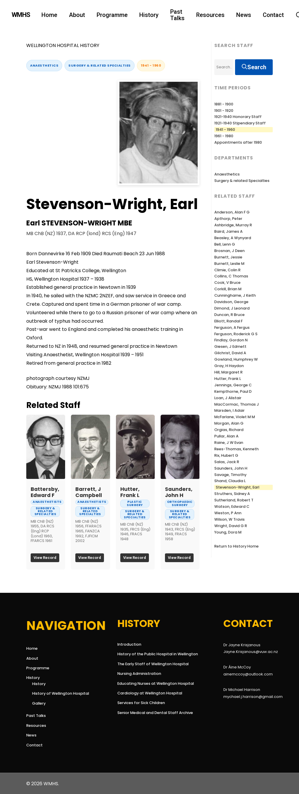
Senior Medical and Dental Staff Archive (141, 712)
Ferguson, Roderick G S (236, 333)
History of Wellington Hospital (60, 693)
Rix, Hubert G (226, 455)
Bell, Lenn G (224, 244)
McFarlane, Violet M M (234, 416)
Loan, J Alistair (227, 397)
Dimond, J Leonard (232, 308)
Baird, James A (228, 231)
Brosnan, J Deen (229, 250)
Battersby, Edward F (45, 492)
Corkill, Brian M (227, 288)
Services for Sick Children (141, 702)
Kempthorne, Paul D (233, 391)
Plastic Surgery (135, 503)
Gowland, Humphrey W (236, 359)
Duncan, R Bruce (229, 314)
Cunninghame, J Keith (235, 295)
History (33, 677)
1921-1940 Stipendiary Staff (240, 123)
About (32, 658)
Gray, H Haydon (229, 365)
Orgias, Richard (229, 429)
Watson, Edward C (231, 506)
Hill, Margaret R (228, 372)
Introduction (129, 644)
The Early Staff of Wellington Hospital (141, 663)
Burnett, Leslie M (229, 263)
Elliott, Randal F (228, 321)
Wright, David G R (230, 525)
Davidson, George (231, 301)
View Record (45, 557)
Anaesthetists (47, 502)
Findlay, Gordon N (231, 340)
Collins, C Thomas (231, 276)
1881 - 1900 (223, 104)
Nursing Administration (139, 673)
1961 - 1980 (223, 135)
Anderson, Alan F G (232, 212)
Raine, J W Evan (228, 442)
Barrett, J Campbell (88, 492)
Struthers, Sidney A (232, 493)
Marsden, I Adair (229, 410)
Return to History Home (236, 546)
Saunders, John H (178, 492)
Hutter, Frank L (130, 492)
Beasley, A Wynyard (232, 237)
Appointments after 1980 (238, 142)
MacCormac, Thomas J (236, 404)
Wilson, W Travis (229, 519)
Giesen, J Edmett (230, 346)
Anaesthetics (44, 65)
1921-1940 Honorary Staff (238, 116)
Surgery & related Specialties (99, 65)
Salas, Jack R (226, 461)
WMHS (21, 15)
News (31, 735)
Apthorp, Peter (228, 218)
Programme (37, 668)
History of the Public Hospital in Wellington (141, 653)
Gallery (39, 703)
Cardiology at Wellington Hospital (141, 693)
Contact (34, 745)
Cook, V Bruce (227, 282)
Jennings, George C (233, 385)
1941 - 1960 (151, 65)
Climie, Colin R (227, 269)
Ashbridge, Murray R (233, 225)
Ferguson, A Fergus (232, 327)
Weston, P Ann (227, 512)
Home (32, 648)
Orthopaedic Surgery (180, 503)
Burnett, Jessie (228, 257)
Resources (36, 725)
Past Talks (36, 715)
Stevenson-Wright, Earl (237, 487)
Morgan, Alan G (229, 423)
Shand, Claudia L (230, 480)
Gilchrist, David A (230, 352)
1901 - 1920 (223, 110)
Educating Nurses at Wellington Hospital (141, 683)
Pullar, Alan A (226, 436)
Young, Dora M (227, 532)
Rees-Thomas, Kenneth (236, 448)
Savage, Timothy (230, 474)
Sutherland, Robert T (233, 500)
